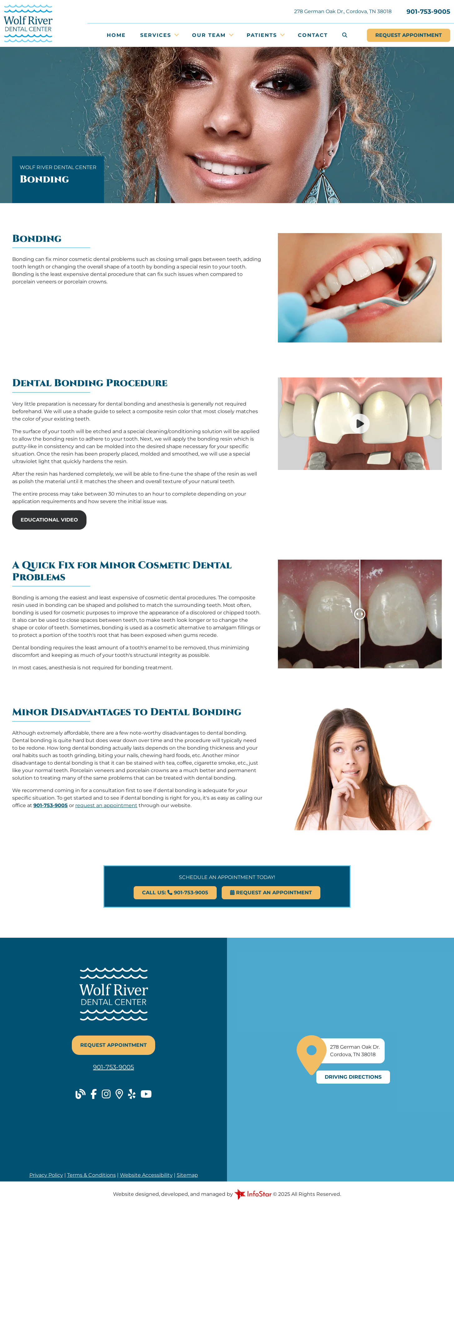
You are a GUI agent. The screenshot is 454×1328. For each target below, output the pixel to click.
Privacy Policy (46, 1175)
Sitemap (187, 1175)
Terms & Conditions (91, 1175)
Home (116, 35)
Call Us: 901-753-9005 (175, 893)
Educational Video (49, 520)
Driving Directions (353, 1077)
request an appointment (106, 805)
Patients (263, 35)
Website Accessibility (146, 1175)
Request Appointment (113, 1045)
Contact (313, 35)
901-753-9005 (428, 11)
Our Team (210, 35)
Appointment (408, 35)
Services (156, 35)
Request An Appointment (271, 893)
